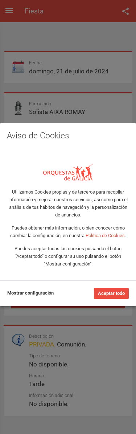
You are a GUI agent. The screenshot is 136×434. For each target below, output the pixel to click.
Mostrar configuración (30, 293)
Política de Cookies (105, 235)
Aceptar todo (111, 293)
